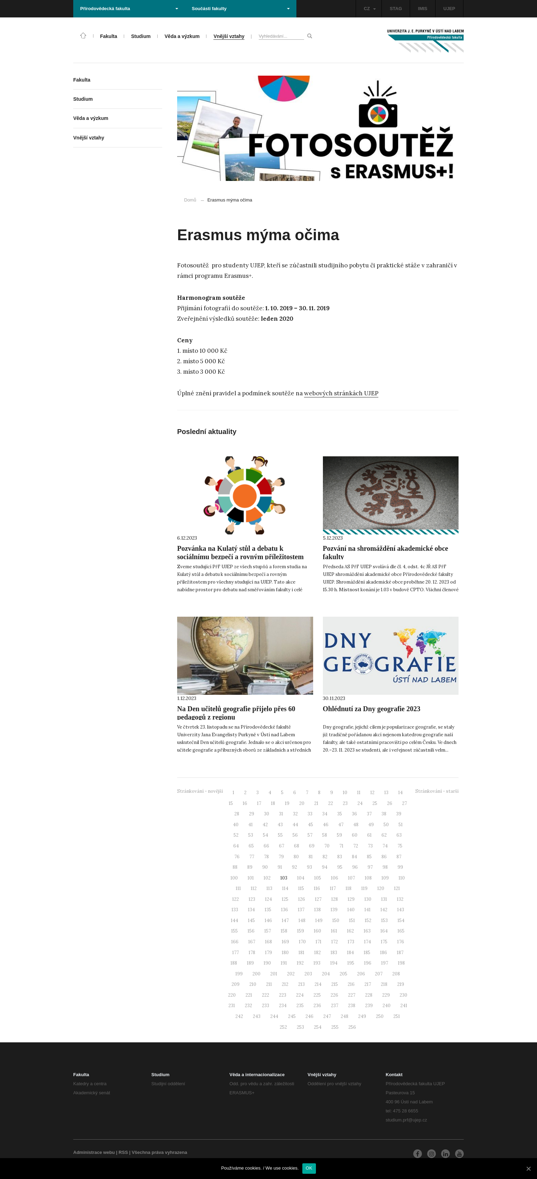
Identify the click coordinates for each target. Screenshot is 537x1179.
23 (345, 803)
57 (310, 835)
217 (367, 984)
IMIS (423, 8)
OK (309, 1168)
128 (334, 899)
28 (236, 814)
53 (250, 835)
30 (266, 814)
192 (300, 963)
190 (267, 963)
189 (250, 963)
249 (362, 1016)
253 (300, 1027)
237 (334, 1006)
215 (334, 984)
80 (296, 857)
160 (317, 931)
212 (285, 984)
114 (285, 888)
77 (251, 857)
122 (235, 899)
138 (317, 910)
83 (339, 857)
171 (319, 942)
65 (251, 846)
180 (285, 953)
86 (384, 857)
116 (317, 888)
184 (350, 953)
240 (387, 1006)
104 (300, 878)
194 (334, 963)
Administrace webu (94, 1152)
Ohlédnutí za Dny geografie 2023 (372, 709)
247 (327, 1016)
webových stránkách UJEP (341, 393)
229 (386, 995)
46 (325, 825)
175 (384, 942)
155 (234, 931)
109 (385, 878)
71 (341, 846)
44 (295, 825)
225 (317, 995)
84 (354, 857)
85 (369, 857)
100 (234, 878)
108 (368, 878)
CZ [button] (370, 8)
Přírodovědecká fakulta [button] (129, 8)
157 (267, 931)
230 (403, 995)
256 (352, 1027)
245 (292, 1016)
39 (398, 814)
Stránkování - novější (200, 791)
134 (251, 910)
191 (284, 963)
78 (266, 857)
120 (380, 888)
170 (302, 942)
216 (351, 984)
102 (267, 878)
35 (339, 814)
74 (385, 846)
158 (284, 931)
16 (245, 803)
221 (248, 995)
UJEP (449, 8)
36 (354, 814)
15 (231, 803)
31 (281, 814)
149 (319, 920)
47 (340, 825)
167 (251, 942)
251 (396, 1016)
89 (249, 867)
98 (385, 867)
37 (369, 814)
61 (369, 835)
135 (268, 910)
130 (367, 899)
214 (318, 984)
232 (248, 1006)
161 (334, 931)
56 (295, 835)
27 (404, 803)
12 (372, 793)
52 (236, 835)
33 (310, 814)
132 (400, 899)
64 (236, 846)
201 (273, 974)
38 (383, 814)
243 (256, 1016)
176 (400, 942)
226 (334, 995)
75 (400, 846)
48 (355, 825)
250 (380, 1016)
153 (384, 920)
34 (324, 814)
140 (351, 910)
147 (285, 920)
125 (285, 899)
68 (296, 846)
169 (285, 942)
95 (339, 867)
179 (268, 953)
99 (400, 867)
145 (251, 920)
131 (384, 899)
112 (254, 888)
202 (291, 974)
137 (301, 910)
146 (268, 920)
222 (265, 995)
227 (351, 995)
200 (256, 974)
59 (339, 835)
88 (235, 867)
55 (280, 835)
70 (327, 846)
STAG (396, 8)
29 (251, 814)
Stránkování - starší (437, 791)
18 (273, 803)
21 (316, 803)
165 (401, 931)
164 (384, 931)
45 (310, 825)
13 (386, 793)
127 (318, 899)
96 (355, 867)
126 (301, 899)
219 (400, 984)
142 (383, 910)
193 (316, 963)
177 (235, 953)
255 (335, 1027)
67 (281, 846)
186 (383, 953)
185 (367, 953)
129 (351, 899)
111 (238, 888)
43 (280, 825)
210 (252, 984)
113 (269, 888)
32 (295, 814)
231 (231, 1006)
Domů (190, 200)
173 (351, 942)
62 (384, 835)
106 (334, 878)
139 (334, 910)
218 (384, 984)
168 (268, 942)
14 (400, 793)
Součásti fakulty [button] (241, 8)
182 (317, 953)
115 (301, 888)
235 (300, 1006)
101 (251, 878)
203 (308, 974)
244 (274, 1016)
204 (326, 974)
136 (284, 910)
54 (265, 835)
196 (367, 963)
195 (350, 963)
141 (367, 910)
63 (399, 835)
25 (374, 803)
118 (348, 888)
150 (335, 920)
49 (371, 825)
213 (301, 984)
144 (234, 920)
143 (400, 910)
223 (282, 995)
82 (325, 857)
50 (386, 825)
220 (232, 995)
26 (389, 803)
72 (355, 846)
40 (236, 825)
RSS (123, 1152)
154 (401, 920)
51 (401, 825)
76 (237, 857)
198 (401, 963)
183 (334, 953)
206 (361, 974)
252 (283, 1027)
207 (379, 974)
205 (343, 974)
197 (384, 963)
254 (318, 1027)
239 (369, 1006)
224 (300, 995)
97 (370, 867)
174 (367, 942)
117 (333, 888)
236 (317, 1006)
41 (250, 825)
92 (294, 867)
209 (236, 984)
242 (239, 1016)
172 (334, 942)
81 (311, 857)
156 (251, 931)
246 (309, 1016)
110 (402, 878)
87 (398, 857)
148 (301, 920)
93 (309, 867)
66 (266, 846)
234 (283, 1006)
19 (287, 803)
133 (235, 910)
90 (265, 867)
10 (345, 793)
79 (281, 857)
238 (351, 1006)
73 (370, 846)
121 (397, 888)
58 (324, 835)
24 (360, 803)
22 (330, 803)
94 (324, 867)
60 (354, 835)
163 (367, 931)
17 (259, 803)
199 (239, 974)
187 (400, 953)
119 (364, 888)
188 (233, 963)
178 (252, 953)
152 (368, 920)
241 (403, 1006)
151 (352, 920)
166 (235, 942)
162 (350, 931)
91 (280, 867)
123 (252, 899)
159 (300, 931)
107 (351, 878)
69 (312, 846)
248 (344, 1016)
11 (359, 793)
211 (269, 984)
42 (265, 825)
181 (301, 953)
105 (317, 878)
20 (301, 803)
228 (368, 995)
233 (265, 1006)
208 (396, 974)
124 (268, 899)
